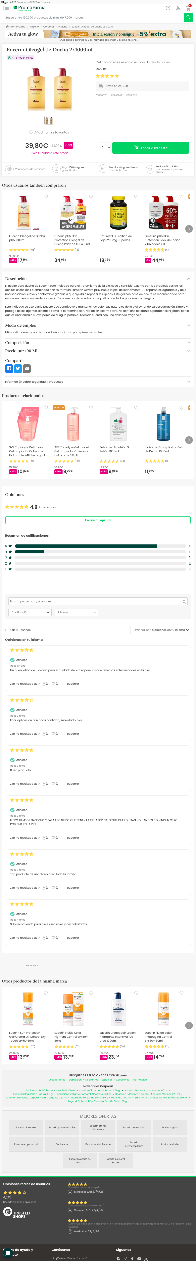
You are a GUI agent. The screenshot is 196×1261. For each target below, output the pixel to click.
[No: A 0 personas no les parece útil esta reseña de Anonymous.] (57, 684)
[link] (31, 507)
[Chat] (168, 8)
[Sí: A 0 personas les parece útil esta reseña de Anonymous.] (47, 684)
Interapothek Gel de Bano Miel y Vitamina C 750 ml (101, 1097)
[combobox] (168, 630)
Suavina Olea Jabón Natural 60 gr (33, 1094)
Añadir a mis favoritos (49, 132)
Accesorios (122, 1080)
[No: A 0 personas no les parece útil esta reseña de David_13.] (57, 784)
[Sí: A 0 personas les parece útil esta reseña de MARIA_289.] (47, 838)
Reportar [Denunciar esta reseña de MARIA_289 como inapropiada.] (73, 838)
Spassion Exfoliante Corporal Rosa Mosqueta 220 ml (36, 1097)
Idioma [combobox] (77, 612)
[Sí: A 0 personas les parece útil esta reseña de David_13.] (47, 784)
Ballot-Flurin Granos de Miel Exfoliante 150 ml (161, 1097)
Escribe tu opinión (98, 520)
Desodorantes (56, 1080)
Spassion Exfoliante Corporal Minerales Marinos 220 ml (147, 1094)
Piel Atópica (140, 1080)
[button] (178, 8)
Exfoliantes (91, 1080)
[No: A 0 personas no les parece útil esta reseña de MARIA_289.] (57, 838)
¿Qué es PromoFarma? (69, 1258)
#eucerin (101, 95)
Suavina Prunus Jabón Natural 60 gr (145, 1090)
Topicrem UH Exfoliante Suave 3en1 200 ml (50, 1090)
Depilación (75, 1080)
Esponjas (107, 1080)
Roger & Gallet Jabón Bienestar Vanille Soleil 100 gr (98, 1101)
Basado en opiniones (19, 1202)
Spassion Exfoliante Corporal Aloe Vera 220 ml (84, 1094)
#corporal (116, 95)
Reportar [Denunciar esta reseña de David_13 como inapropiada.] (73, 784)
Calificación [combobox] (31, 612)
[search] (188, 17)
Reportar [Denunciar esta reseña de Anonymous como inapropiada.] (73, 684)
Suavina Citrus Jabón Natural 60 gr (100, 1090)
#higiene (131, 95)
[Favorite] (46, 196)
